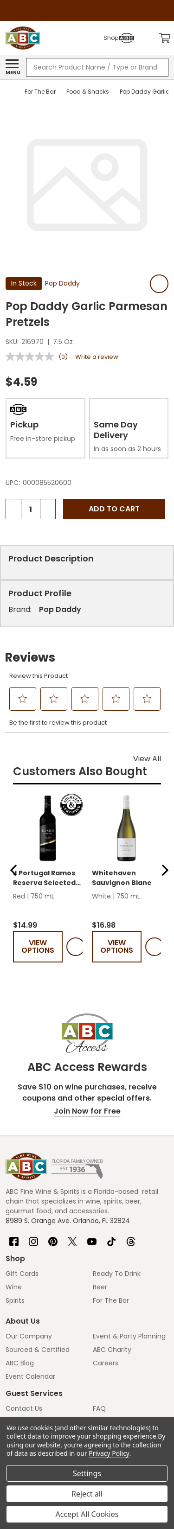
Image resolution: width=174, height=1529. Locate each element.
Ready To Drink (117, 1273)
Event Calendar (30, 1376)
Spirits (15, 1300)
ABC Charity (112, 1349)
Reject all (87, 1494)
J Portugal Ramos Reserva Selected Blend (44, 878)
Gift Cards (22, 1273)
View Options (37, 946)
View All (147, 758)
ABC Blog (20, 1363)
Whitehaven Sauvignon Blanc (121, 877)
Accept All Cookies (87, 1514)
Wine (14, 1287)
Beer (100, 1287)
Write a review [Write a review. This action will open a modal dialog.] (96, 356)
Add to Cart (114, 508)
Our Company (29, 1336)
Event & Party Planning (129, 1336)
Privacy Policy (109, 1453)
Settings (87, 1473)
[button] (13, 870)
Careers (105, 1363)
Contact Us (24, 1408)
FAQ (99, 1408)
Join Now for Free (87, 1111)
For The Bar (111, 1300)
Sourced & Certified (38, 1349)
